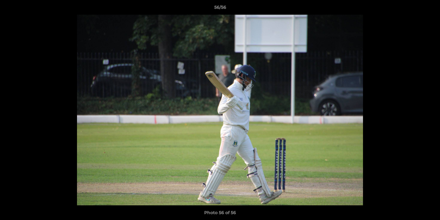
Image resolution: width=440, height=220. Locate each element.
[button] (429, 9)
